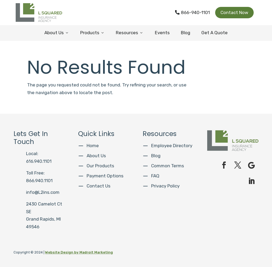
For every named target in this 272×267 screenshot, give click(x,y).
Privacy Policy (165, 186)
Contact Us (98, 186)
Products (92, 32)
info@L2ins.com (43, 192)
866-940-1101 (192, 12)
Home (93, 145)
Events (162, 32)
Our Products (100, 165)
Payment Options (105, 175)
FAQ (155, 175)
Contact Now (234, 12)
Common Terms (167, 165)
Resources (129, 32)
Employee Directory (171, 145)
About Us (56, 32)
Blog (185, 32)
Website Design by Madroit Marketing (79, 252)
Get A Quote (214, 32)
